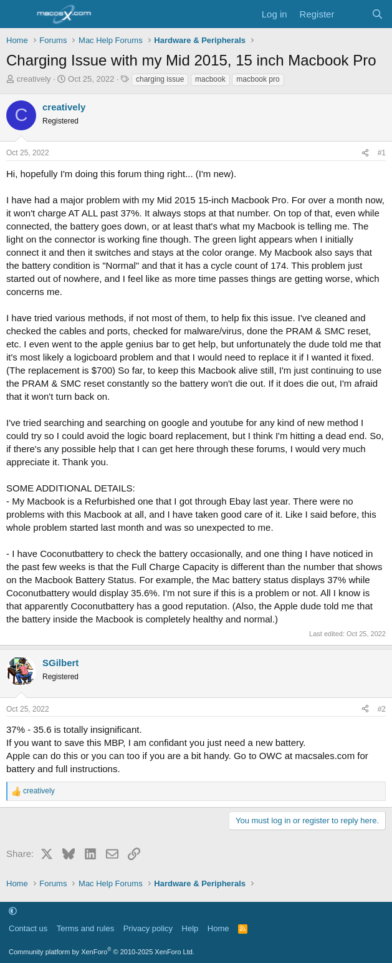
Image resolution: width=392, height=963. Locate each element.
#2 (382, 709)
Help (190, 928)
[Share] (365, 153)
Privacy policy (148, 928)
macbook (210, 79)
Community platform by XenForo (101, 952)
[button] (12, 911)
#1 (382, 152)
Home (218, 928)
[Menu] (17, 14)
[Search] (377, 14)
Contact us (28, 928)
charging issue (160, 79)
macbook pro (257, 79)
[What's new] (352, 14)
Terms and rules (85, 928)
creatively (34, 79)
